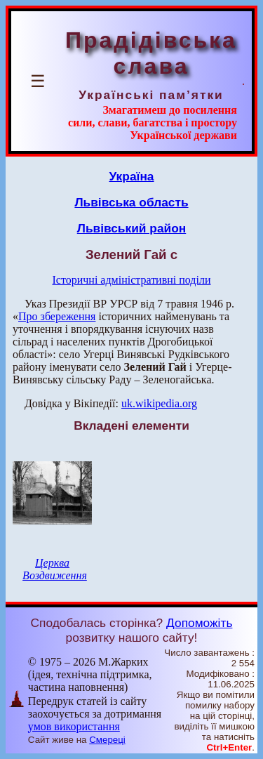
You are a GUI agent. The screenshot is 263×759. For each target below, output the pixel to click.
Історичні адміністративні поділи (132, 280)
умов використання (74, 726)
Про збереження (56, 316)
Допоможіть (199, 623)
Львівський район (132, 228)
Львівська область (131, 202)
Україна (131, 176)
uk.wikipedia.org (159, 403)
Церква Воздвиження (54, 569)
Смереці (107, 739)
